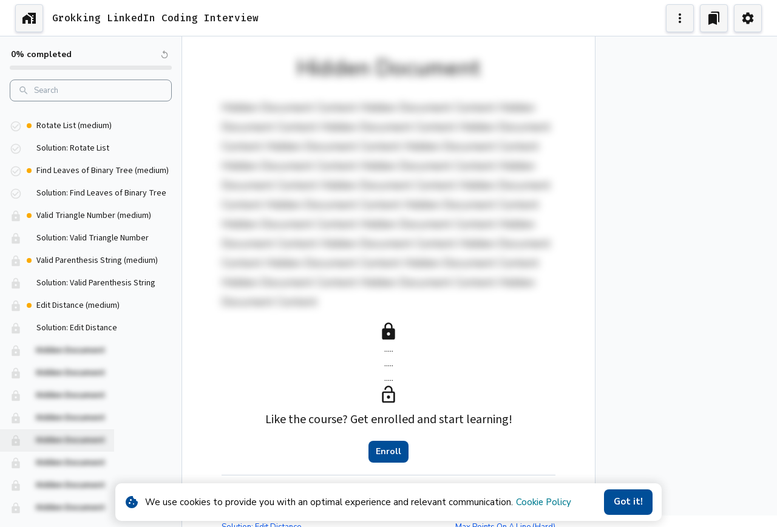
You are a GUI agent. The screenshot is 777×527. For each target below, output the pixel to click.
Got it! (628, 502)
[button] (91, 120)
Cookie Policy (543, 502)
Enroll (388, 452)
